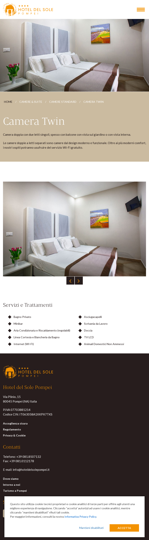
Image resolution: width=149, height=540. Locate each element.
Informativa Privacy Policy (80, 516)
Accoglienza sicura (15, 423)
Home (8, 102)
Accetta (124, 528)
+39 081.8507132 (28, 457)
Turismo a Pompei (15, 491)
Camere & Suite (30, 102)
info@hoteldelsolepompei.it (31, 470)
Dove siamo (11, 479)
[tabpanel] (74, 229)
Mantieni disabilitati (91, 527)
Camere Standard (62, 102)
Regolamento (12, 429)
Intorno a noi (11, 485)
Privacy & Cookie (14, 435)
